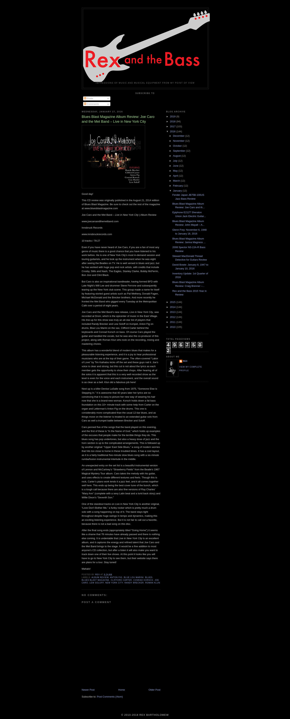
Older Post (154, 689)
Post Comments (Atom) (110, 696)
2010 (173, 327)
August (177, 155)
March (177, 180)
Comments (91, 104)
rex (185, 361)
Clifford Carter (121, 580)
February (178, 185)
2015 (173, 302)
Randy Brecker (134, 583)
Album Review (100, 577)
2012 (173, 317)
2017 (173, 126)
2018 (173, 121)
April (176, 175)
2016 (173, 131)
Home (121, 689)
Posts (88, 98)
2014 (173, 307)
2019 (173, 116)
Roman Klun (152, 583)
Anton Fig (116, 577)
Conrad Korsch (143, 580)
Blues (148, 577)
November (179, 140)
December (179, 135)
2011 (173, 322)
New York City (114, 583)
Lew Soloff (96, 583)
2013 (173, 312)
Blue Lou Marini (134, 577)
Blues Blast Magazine (95, 580)
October (178, 145)
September (179, 150)
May (175, 170)
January (178, 190)
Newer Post (88, 689)
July (175, 160)
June (176, 165)
